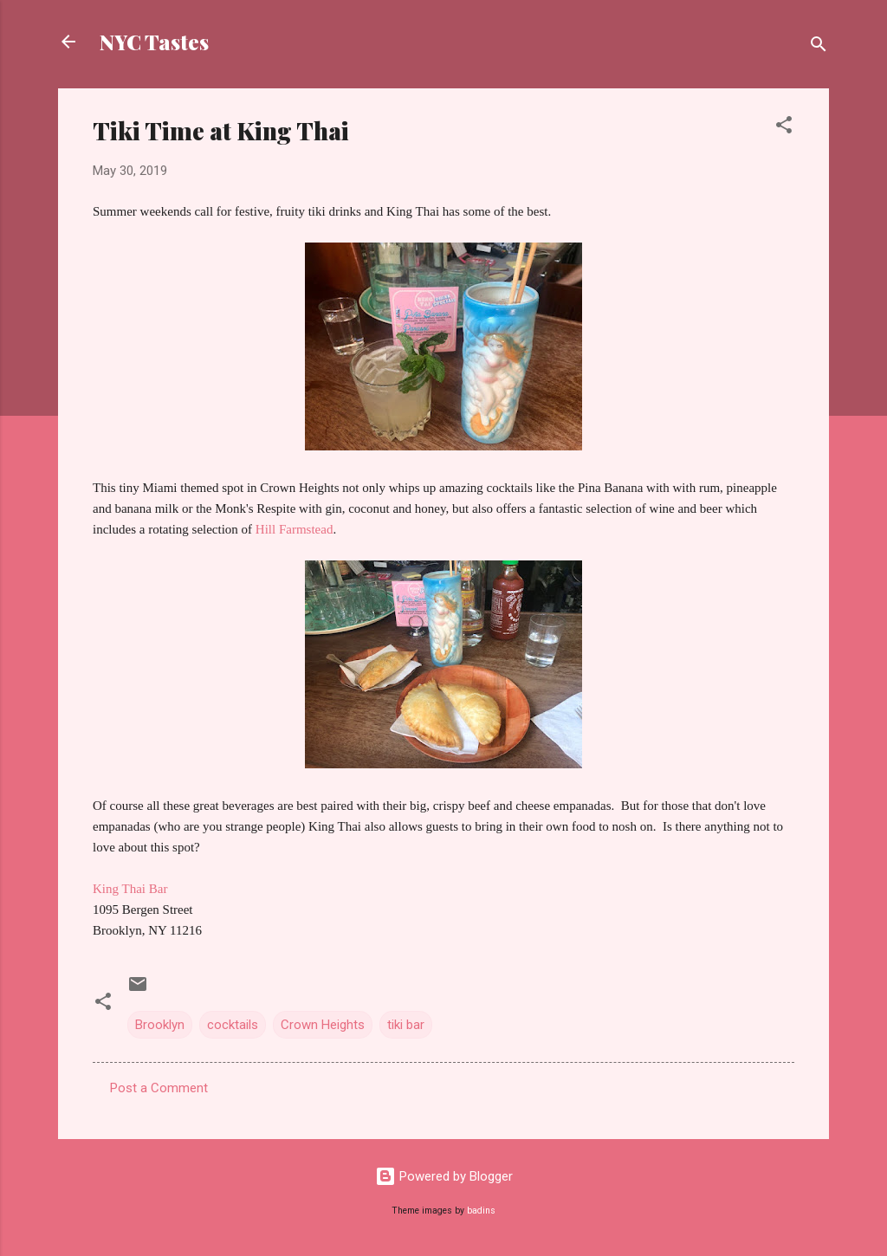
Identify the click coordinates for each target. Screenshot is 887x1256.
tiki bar (405, 1025)
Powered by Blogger (444, 1176)
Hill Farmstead (294, 529)
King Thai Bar (130, 889)
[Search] (818, 47)
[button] (784, 127)
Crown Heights (323, 1025)
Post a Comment (159, 1088)
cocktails (232, 1025)
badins (481, 1210)
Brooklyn (160, 1025)
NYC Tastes (154, 41)
